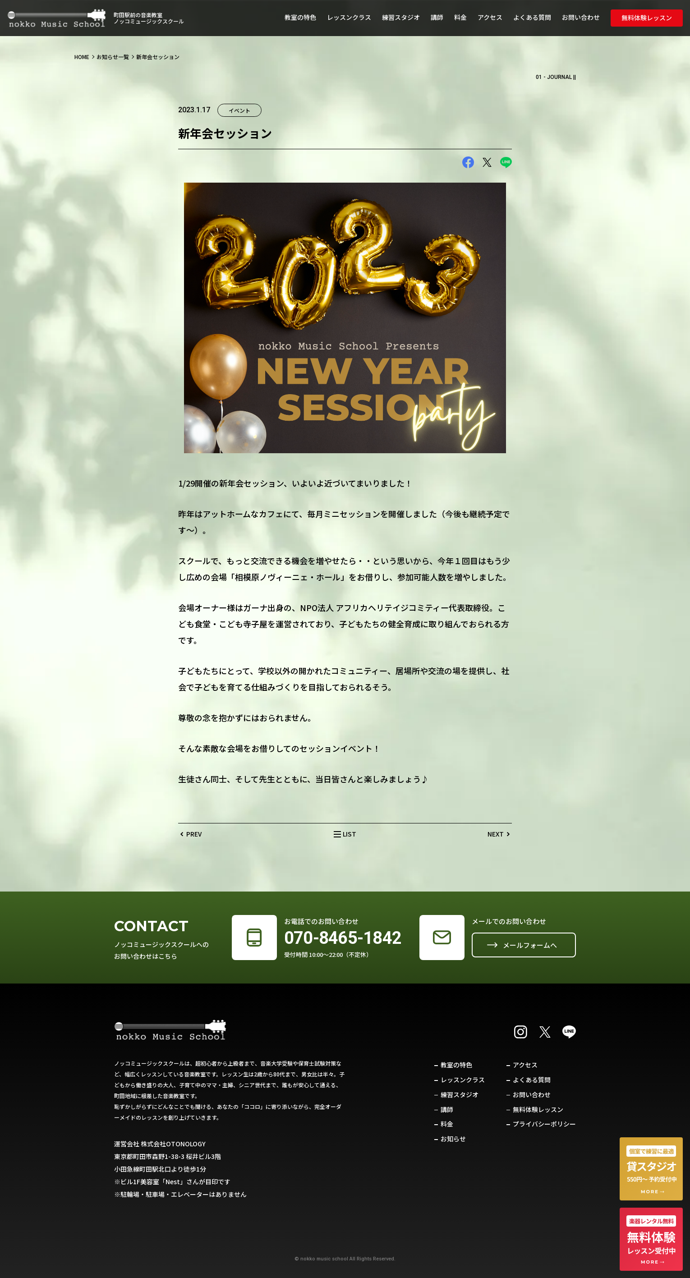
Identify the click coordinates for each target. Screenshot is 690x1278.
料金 (460, 17)
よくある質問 (532, 17)
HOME (81, 56)
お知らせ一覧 (113, 56)
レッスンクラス (349, 17)
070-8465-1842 (342, 938)
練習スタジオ (401, 17)
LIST (349, 833)
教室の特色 (300, 17)
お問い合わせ (581, 17)
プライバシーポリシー (544, 1123)
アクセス (490, 17)
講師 (437, 17)
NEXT (496, 833)
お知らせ (453, 1138)
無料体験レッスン (646, 17)
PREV (194, 833)
